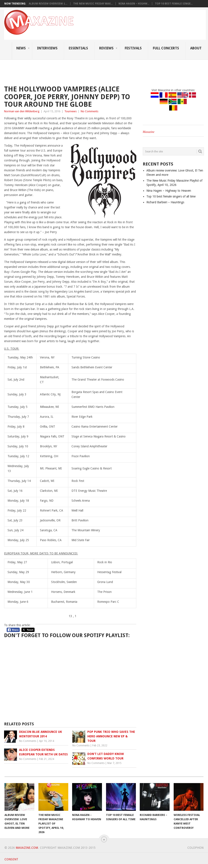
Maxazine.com (27, 847)
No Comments (89, 111)
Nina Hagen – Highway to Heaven (168, 190)
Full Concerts (166, 48)
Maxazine (148, 132)
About (196, 48)
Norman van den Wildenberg (21, 111)
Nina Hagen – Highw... (133, 3)
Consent (11, 859)
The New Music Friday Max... (93, 3)
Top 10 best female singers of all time (171, 196)
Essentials (78, 48)
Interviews (47, 48)
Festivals (133, 48)
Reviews (106, 48)
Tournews (70, 111)
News (21, 48)
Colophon (195, 847)
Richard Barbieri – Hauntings (165, 202)
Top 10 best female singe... (174, 3)
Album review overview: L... (48, 3)
